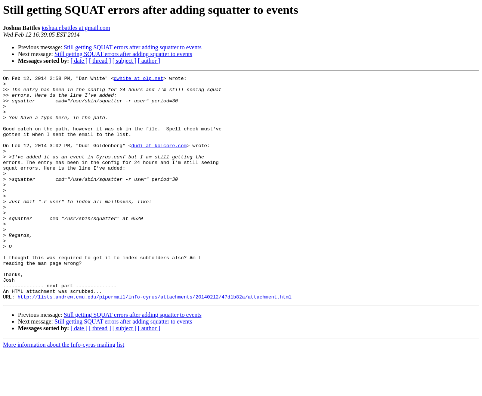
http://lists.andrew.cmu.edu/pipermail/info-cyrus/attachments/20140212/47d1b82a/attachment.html (154, 341)
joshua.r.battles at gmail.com (75, 28)
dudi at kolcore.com (158, 160)
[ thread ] (100, 61)
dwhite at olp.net (138, 79)
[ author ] (149, 61)
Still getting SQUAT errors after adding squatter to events (133, 47)
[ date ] (79, 61)
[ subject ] (124, 61)
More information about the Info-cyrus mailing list (63, 389)
